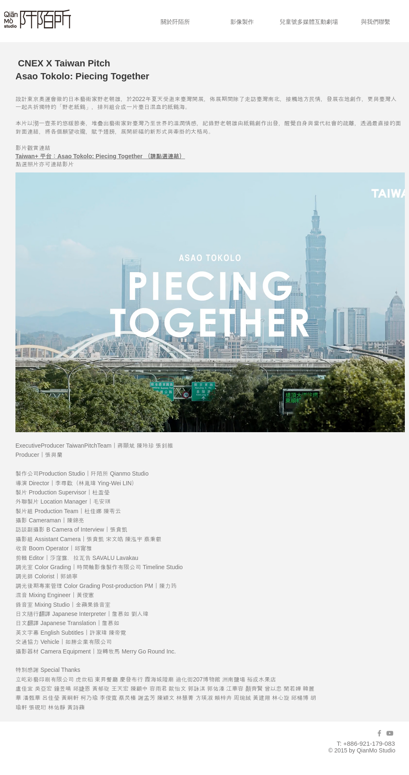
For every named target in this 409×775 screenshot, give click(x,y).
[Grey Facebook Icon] (379, 733)
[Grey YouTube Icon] (390, 733)
